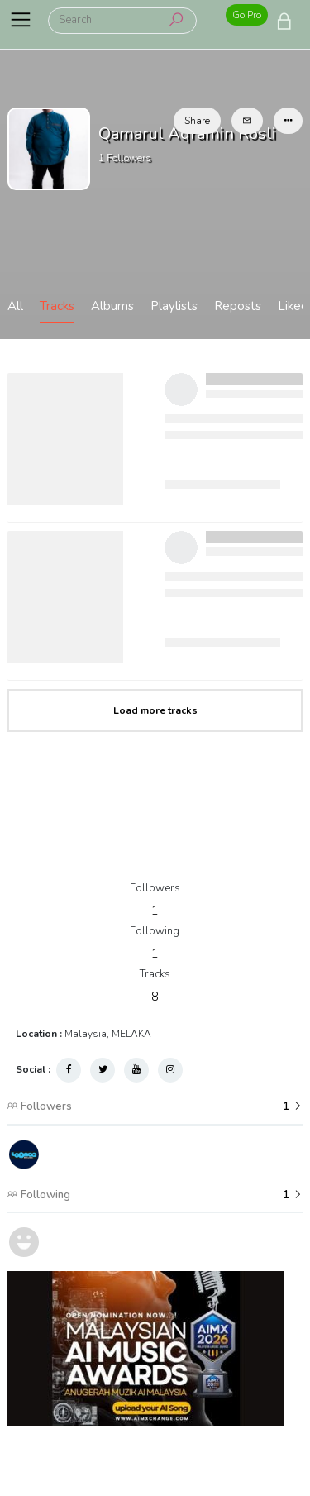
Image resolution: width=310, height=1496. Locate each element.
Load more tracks (155, 710)
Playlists (174, 306)
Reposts (237, 306)
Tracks (57, 306)
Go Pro (246, 15)
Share (197, 120)
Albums (112, 306)
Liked (293, 306)
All (15, 306)
